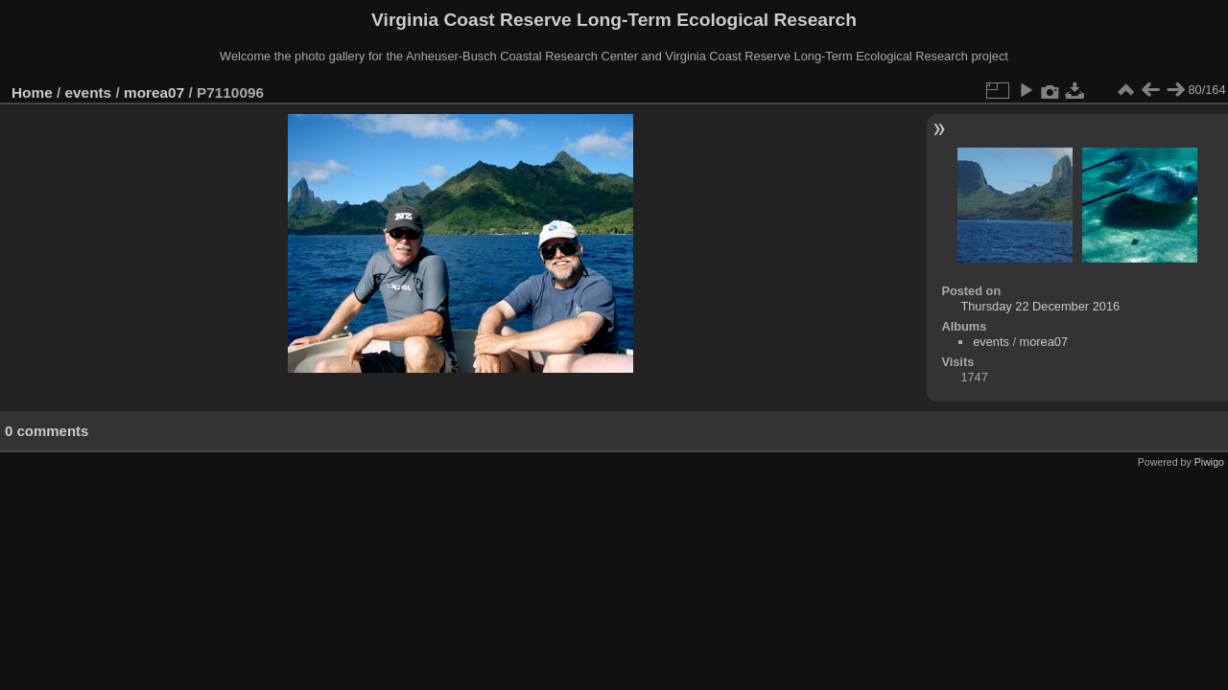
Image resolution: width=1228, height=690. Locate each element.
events (88, 92)
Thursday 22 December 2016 (1040, 306)
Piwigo (1209, 462)
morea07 (154, 92)
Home (32, 92)
